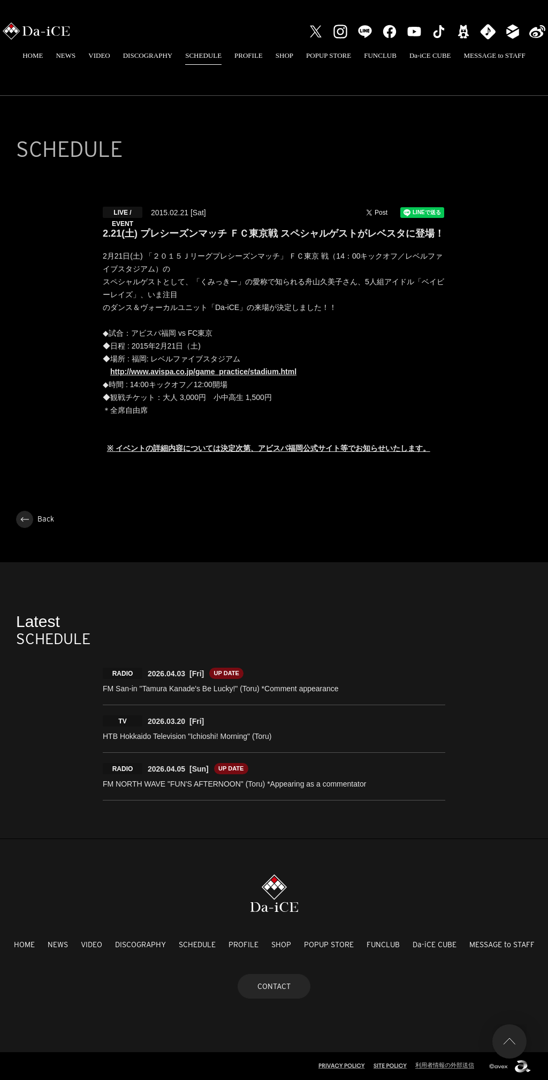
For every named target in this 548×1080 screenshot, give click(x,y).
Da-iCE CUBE (430, 55)
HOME (32, 55)
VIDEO (99, 55)
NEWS (65, 55)
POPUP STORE (328, 55)
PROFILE (248, 55)
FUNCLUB (380, 55)
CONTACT (274, 986)
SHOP (284, 55)
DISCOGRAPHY (147, 55)
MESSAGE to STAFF (495, 55)
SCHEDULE (203, 55)
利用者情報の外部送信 (444, 1065)
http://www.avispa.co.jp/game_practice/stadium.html (203, 371)
